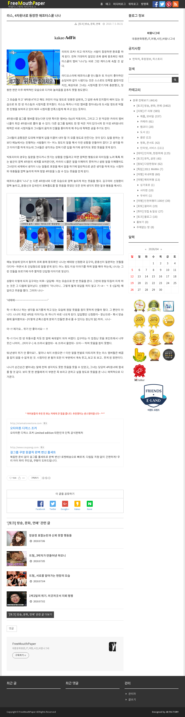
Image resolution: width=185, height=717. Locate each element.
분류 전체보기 (144, 100)
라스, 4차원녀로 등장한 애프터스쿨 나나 (34, 16)
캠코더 (147, 126)
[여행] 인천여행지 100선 (153, 200)
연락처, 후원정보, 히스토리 (147, 59)
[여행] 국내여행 (148, 174)
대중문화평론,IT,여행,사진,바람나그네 (30, 648)
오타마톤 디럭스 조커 (23, 428)
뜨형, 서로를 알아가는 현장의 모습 (49, 576)
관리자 (132, 693)
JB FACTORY (172, 712)
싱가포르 (147, 185)
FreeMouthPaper (24, 644)
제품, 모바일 (150, 116)
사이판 (147, 190)
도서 (145, 132)
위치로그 (133, 4)
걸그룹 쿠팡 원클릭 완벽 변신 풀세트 (33, 452)
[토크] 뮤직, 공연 (148, 158)
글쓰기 (132, 699)
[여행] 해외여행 (148, 179)
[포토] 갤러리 (147, 206)
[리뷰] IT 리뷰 (148, 111)
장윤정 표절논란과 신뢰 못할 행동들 (50, 535)
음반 (145, 137)
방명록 (145, 4)
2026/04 (154, 249)
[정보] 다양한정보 (149, 164)
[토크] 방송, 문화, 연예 (89, 24)
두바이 (146, 195)
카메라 (147, 121)
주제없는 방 (145, 227)
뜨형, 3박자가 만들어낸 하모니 (47, 555)
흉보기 (142, 222)
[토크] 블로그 (147, 216)
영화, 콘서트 (150, 142)
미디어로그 (119, 4)
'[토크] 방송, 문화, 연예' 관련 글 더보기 (30, 614)
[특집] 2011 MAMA (149, 169)
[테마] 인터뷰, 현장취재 (153, 153)
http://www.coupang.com (24, 447)
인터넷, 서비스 (152, 148)
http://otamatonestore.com (26, 423)
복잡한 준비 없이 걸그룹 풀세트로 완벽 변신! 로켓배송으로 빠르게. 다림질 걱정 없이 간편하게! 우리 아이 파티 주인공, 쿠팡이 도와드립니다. (65, 459)
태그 (108, 4)
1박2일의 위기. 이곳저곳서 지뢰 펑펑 (51, 596)
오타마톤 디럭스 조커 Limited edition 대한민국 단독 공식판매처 (46, 432)
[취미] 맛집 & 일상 (149, 211)
